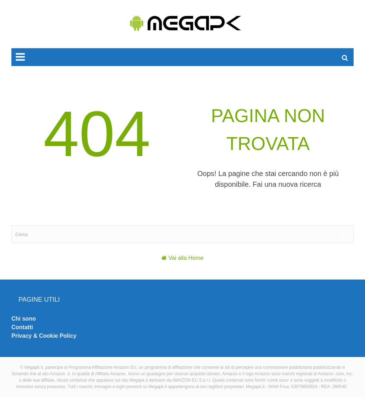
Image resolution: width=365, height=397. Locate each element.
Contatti (22, 327)
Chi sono (23, 319)
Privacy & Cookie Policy (43, 336)
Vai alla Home (186, 258)
